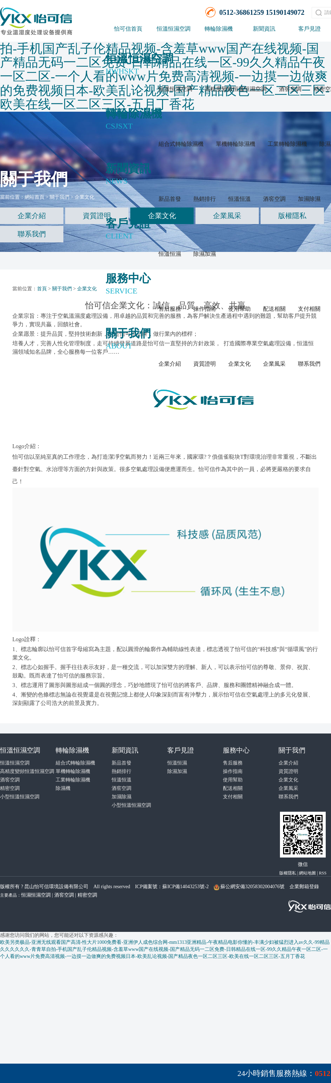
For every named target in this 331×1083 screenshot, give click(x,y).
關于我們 (59, 197)
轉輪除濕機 (219, 29)
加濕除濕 (309, 199)
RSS (322, 873)
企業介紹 (169, 364)
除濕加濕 (204, 254)
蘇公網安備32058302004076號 (252, 886)
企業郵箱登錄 (304, 886)
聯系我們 (309, 364)
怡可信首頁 (128, 29)
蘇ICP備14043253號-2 (185, 886)
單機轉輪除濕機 (235, 144)
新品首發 (169, 199)
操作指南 (204, 309)
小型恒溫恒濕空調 (19, 796)
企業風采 (274, 364)
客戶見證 (180, 750)
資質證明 (204, 364)
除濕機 (63, 788)
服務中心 (236, 750)
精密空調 (10, 788)
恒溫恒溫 (239, 199)
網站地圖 (307, 873)
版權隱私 (292, 215)
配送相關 (274, 309)
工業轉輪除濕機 (287, 144)
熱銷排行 (204, 199)
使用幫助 (239, 309)
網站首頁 (34, 197)
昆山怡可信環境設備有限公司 (56, 886)
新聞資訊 (264, 29)
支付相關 (309, 309)
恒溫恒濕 (169, 254)
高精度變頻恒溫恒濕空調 (236, 89)
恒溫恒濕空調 (174, 29)
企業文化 (239, 364)
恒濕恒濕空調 (36, 895)
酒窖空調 (290, 89)
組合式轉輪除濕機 (181, 144)
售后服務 (169, 309)
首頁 (42, 288)
